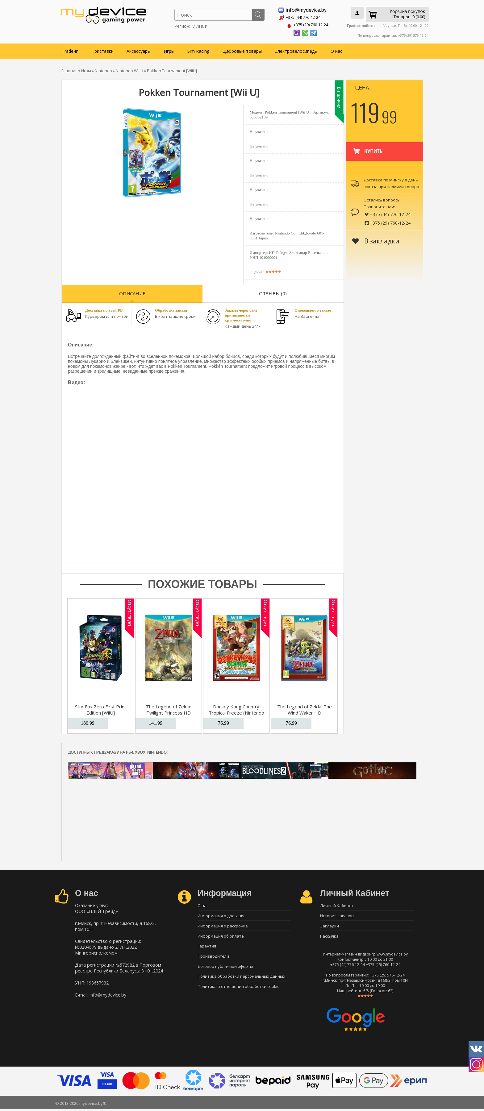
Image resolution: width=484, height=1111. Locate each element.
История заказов (337, 915)
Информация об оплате (221, 937)
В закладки (375, 239)
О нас (336, 50)
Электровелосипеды (296, 50)
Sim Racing (198, 50)
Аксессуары (139, 50)
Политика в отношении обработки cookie (239, 991)
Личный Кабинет (337, 904)
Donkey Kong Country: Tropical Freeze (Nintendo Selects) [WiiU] (236, 711)
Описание (132, 292)
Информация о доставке (222, 915)
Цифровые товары (242, 50)
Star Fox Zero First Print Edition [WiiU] (100, 708)
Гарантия (207, 948)
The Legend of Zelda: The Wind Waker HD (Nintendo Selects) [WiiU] (304, 711)
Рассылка (329, 937)
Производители (213, 958)
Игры (169, 50)
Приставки (102, 50)
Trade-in (70, 50)
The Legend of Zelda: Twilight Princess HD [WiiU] (168, 711)
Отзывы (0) (273, 292)
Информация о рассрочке (223, 926)
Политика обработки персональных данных (241, 980)
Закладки (329, 926)
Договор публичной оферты (225, 969)
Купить (367, 147)
